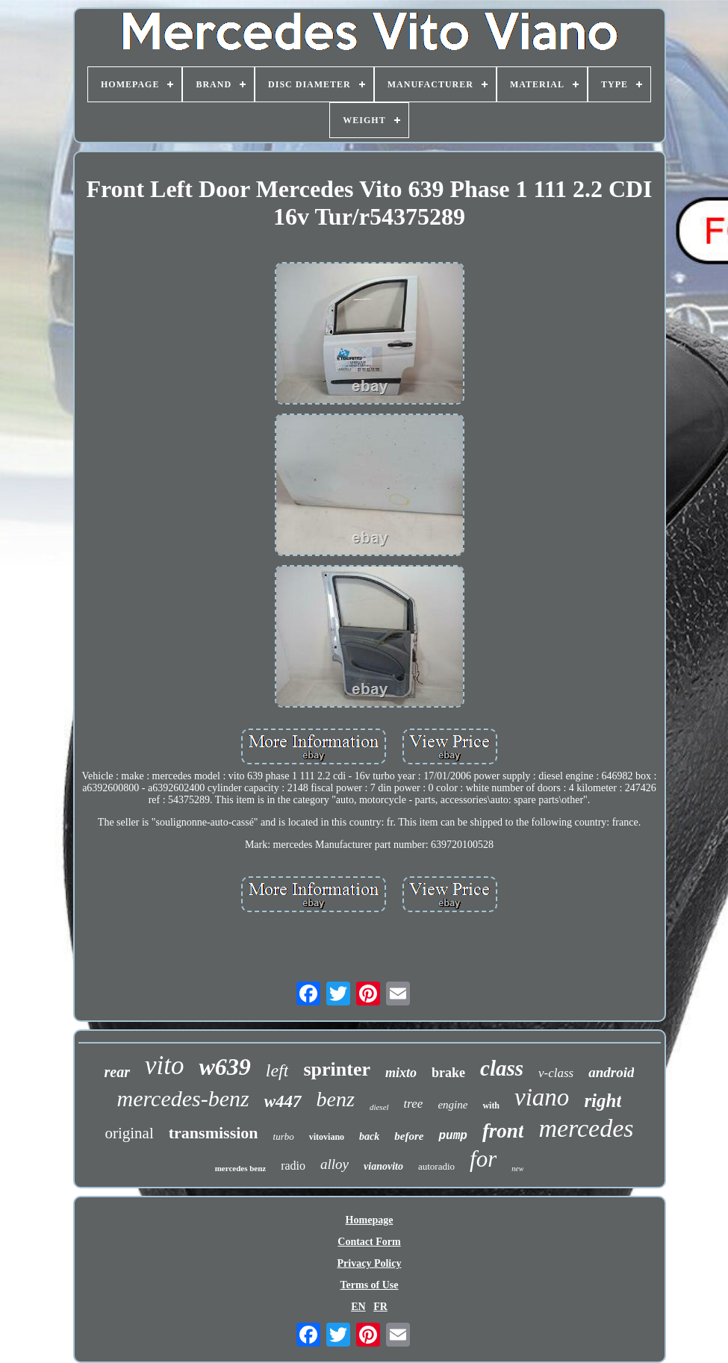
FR (380, 1306)
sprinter (336, 1069)
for (483, 1159)
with (491, 1105)
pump (452, 1136)
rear (117, 1072)
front (503, 1131)
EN (358, 1306)
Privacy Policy (369, 1263)
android (611, 1072)
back (369, 1136)
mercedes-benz (183, 1098)
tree (413, 1104)
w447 (283, 1101)
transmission (213, 1132)
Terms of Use (369, 1285)
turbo (283, 1136)
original (129, 1133)
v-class (555, 1073)
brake (448, 1072)
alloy (334, 1164)
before (408, 1136)
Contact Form (368, 1241)
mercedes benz (241, 1168)
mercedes (585, 1128)
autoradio (436, 1166)
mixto (401, 1072)
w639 (224, 1066)
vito (164, 1065)
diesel (379, 1106)
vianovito (383, 1166)
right (602, 1101)
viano (541, 1097)
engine (452, 1105)
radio (293, 1165)
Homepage (369, 1220)
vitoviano (326, 1137)
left (277, 1070)
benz (336, 1099)
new (517, 1168)
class (501, 1068)
